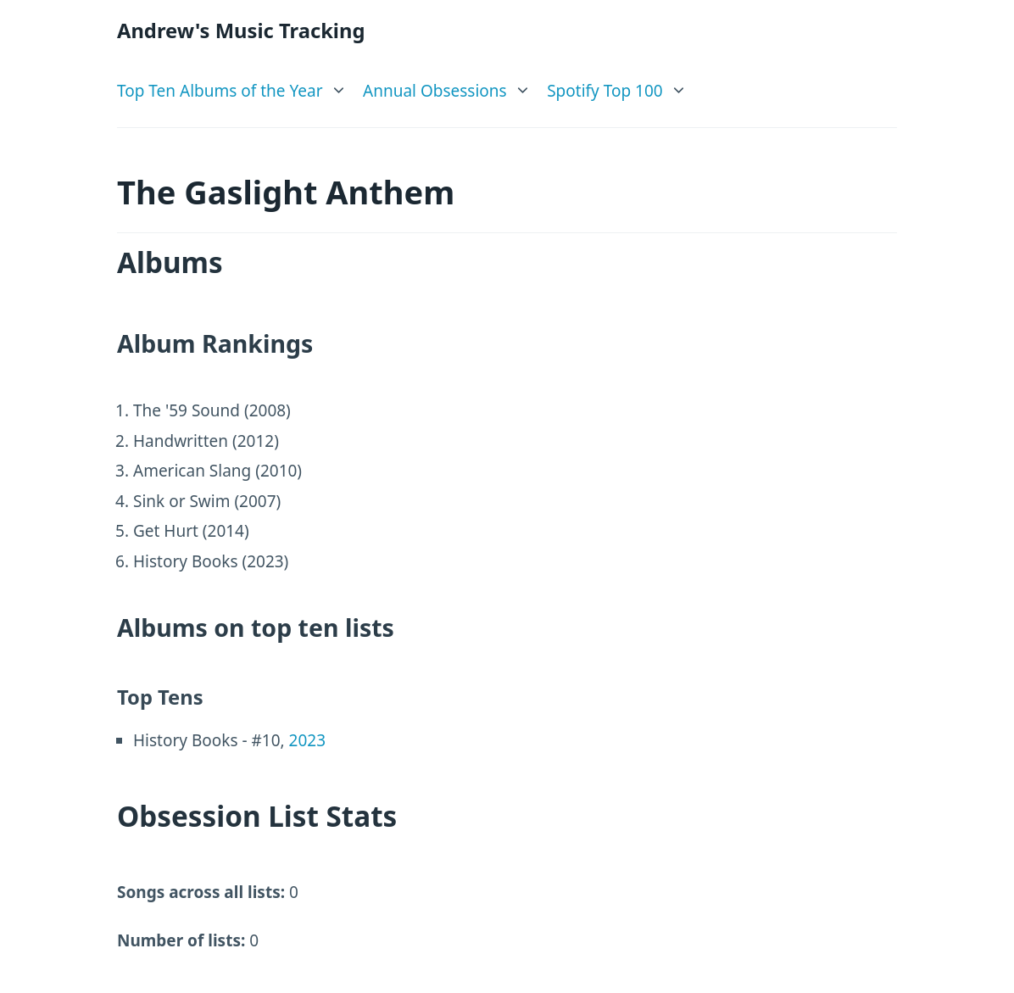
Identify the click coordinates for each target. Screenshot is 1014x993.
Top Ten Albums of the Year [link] (220, 91)
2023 (307, 740)
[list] (232, 86)
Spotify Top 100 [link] (605, 91)
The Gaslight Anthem (285, 192)
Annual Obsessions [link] (435, 91)
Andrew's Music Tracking (241, 30)
